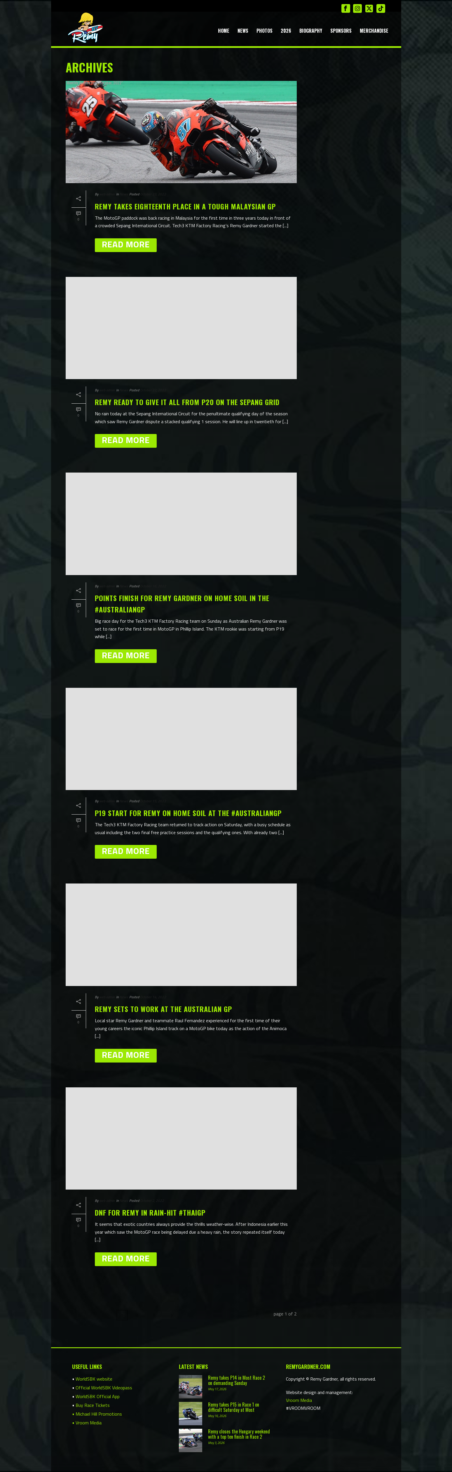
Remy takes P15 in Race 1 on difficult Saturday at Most (233, 1406)
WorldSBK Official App (98, 1395)
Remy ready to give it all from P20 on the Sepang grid (187, 402)
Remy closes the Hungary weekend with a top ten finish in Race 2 (239, 1433)
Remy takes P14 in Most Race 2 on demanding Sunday (236, 1379)
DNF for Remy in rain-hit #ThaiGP (150, 1212)
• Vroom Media (87, 1422)
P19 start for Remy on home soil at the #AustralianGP (188, 813)
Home (223, 30)
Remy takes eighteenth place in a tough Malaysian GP (185, 206)
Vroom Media (299, 1399)
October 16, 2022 (153, 586)
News (243, 30)
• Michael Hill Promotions (97, 1413)
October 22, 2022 (153, 390)
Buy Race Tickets (93, 1404)
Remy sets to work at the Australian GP (163, 1009)
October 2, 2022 (152, 1200)
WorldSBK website (94, 1378)
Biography (310, 30)
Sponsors (341, 30)
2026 (286, 30)
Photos (264, 30)
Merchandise (374, 30)
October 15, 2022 (153, 801)
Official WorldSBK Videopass (104, 1387)
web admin (107, 194)
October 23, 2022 (153, 194)
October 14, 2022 (153, 997)
